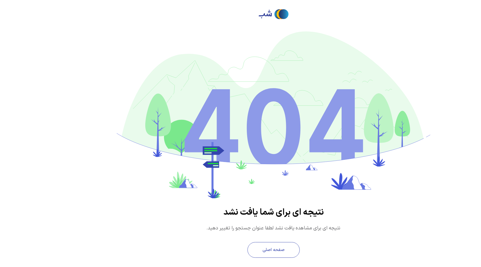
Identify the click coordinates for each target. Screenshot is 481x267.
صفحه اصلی (241, 250)
